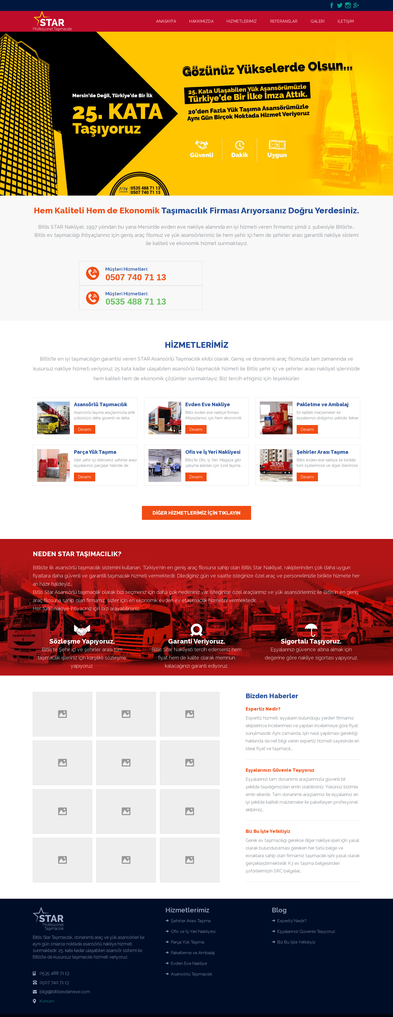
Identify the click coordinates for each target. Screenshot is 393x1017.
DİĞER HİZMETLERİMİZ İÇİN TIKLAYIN (196, 489)
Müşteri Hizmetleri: (137, 275)
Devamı (84, 405)
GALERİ (317, 21)
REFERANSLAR (284, 21)
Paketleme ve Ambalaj (193, 928)
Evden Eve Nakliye (189, 939)
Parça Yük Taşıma (187, 918)
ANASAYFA (166, 21)
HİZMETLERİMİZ (242, 21)
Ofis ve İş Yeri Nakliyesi (193, 907)
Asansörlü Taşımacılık (191, 950)
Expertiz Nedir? (292, 897)
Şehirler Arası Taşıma (191, 897)
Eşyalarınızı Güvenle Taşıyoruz (306, 907)
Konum (47, 977)
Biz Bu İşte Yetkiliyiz (296, 918)
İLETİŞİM (346, 21)
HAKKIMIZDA (201, 21)
